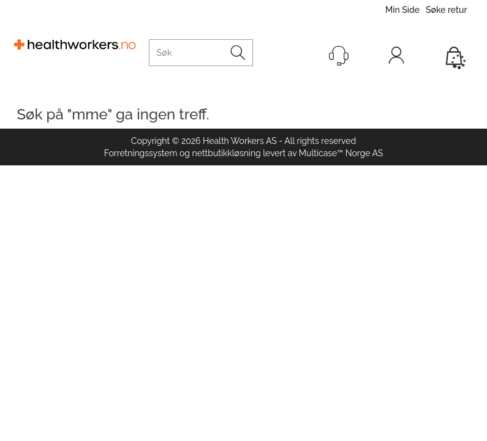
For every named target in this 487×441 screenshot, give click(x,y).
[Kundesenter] (338, 55)
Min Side (402, 10)
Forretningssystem (141, 153)
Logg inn (396, 58)
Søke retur (446, 10)
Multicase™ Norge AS (341, 153)
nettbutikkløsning (226, 153)
